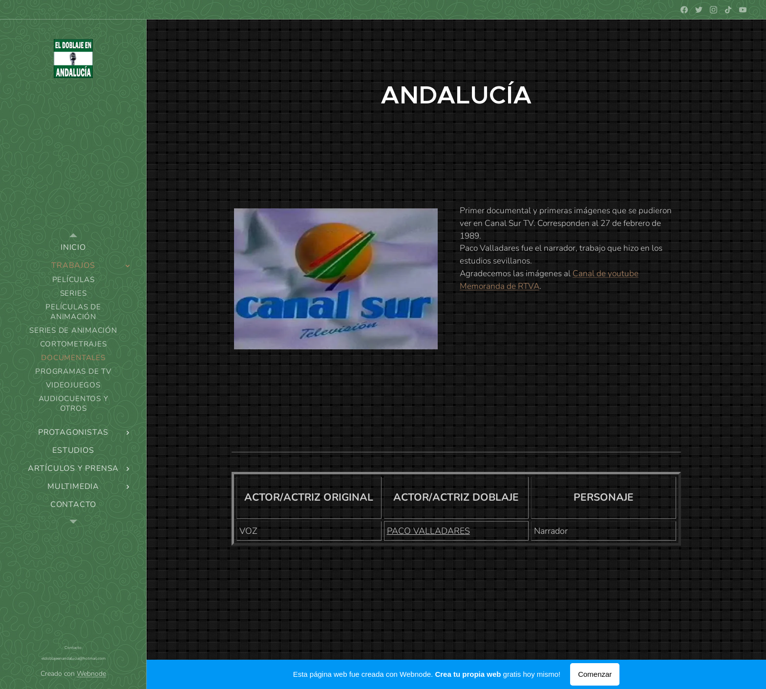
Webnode (91, 673)
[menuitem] (73, 247)
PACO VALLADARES (428, 531)
